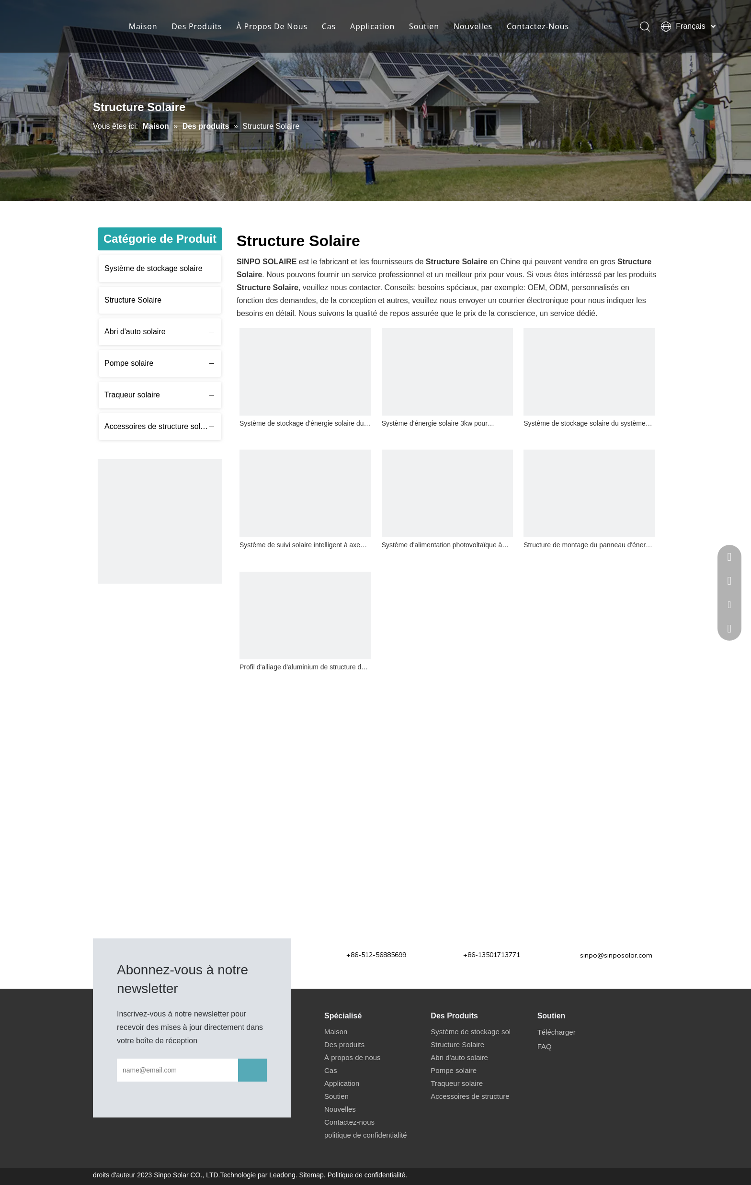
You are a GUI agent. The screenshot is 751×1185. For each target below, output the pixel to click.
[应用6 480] (160, 521)
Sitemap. (312, 1175)
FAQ (544, 1046)
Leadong (282, 1175)
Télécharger (556, 1032)
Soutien (424, 26)
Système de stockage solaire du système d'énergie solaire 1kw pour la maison (584, 424)
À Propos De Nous (272, 26)
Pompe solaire (128, 363)
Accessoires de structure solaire (158, 426)
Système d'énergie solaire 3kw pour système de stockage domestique (435, 424)
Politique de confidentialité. (368, 1175)
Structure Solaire (132, 300)
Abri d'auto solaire (135, 331)
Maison (143, 26)
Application (372, 26)
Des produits (344, 1044)
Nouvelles (473, 26)
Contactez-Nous (538, 26)
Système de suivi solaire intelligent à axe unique (299, 546)
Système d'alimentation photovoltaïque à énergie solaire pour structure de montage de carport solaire (444, 546)
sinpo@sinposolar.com (616, 955)
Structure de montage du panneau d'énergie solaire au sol (589, 546)
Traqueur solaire (132, 395)
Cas (329, 26)
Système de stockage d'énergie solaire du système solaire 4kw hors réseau (301, 424)
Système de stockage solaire (153, 268)
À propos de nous (352, 1057)
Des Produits (197, 26)
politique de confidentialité (365, 1135)
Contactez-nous (349, 1122)
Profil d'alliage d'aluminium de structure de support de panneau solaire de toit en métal (303, 668)
